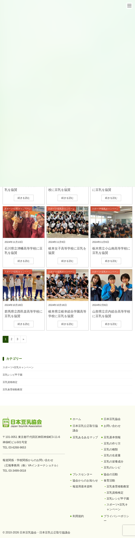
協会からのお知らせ (85, 480)
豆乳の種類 (111, 449)
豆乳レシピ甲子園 (12, 374)
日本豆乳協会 (112, 419)
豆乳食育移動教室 (12, 389)
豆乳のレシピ (112, 467)
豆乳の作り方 (112, 443)
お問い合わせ (112, 425)
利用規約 (78, 516)
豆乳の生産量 (112, 455)
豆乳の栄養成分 (113, 461)
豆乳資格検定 (10, 382)
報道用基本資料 (82, 486)
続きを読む (24, 197)
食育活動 (109, 480)
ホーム (77, 419)
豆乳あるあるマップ (85, 437)
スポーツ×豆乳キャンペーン (17, 209)
